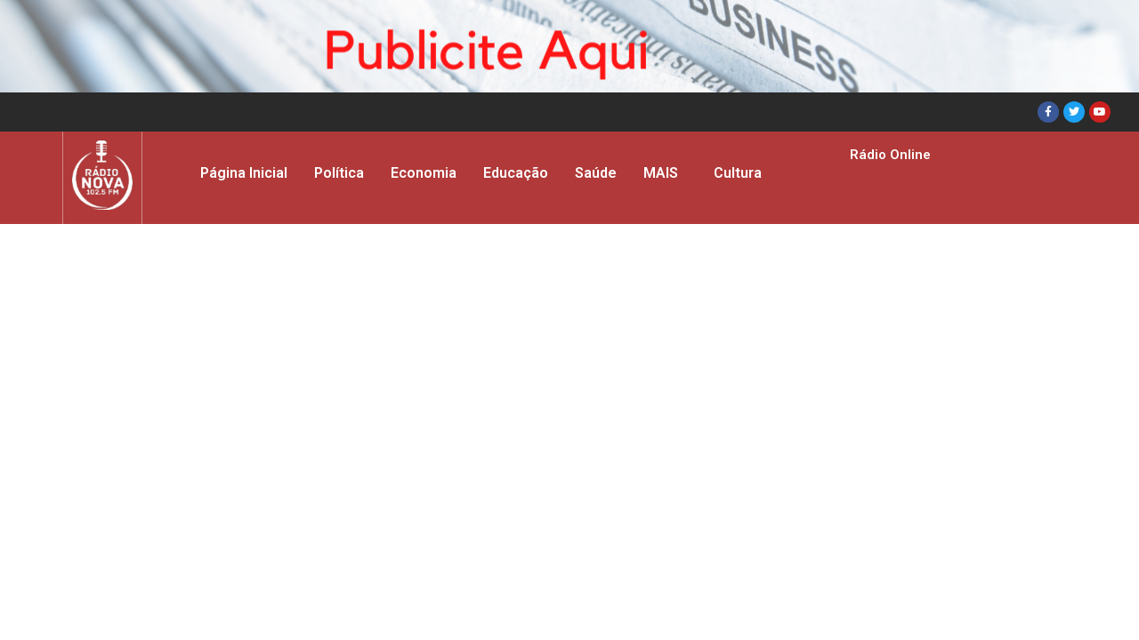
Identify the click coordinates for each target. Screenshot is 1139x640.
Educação (515, 172)
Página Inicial (243, 172)
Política (339, 172)
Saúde (596, 172)
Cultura (738, 172)
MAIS (660, 172)
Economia (423, 172)
